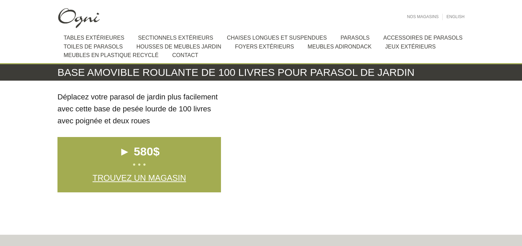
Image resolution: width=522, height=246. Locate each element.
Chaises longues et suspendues (277, 38)
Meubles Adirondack (339, 47)
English (455, 16)
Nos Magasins (423, 16)
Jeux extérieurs (410, 47)
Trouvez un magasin (139, 177)
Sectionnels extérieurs (175, 38)
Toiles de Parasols (93, 47)
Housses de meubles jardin (178, 47)
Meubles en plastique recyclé (111, 55)
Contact (185, 55)
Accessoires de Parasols (422, 38)
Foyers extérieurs (264, 47)
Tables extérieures (94, 38)
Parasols (354, 38)
